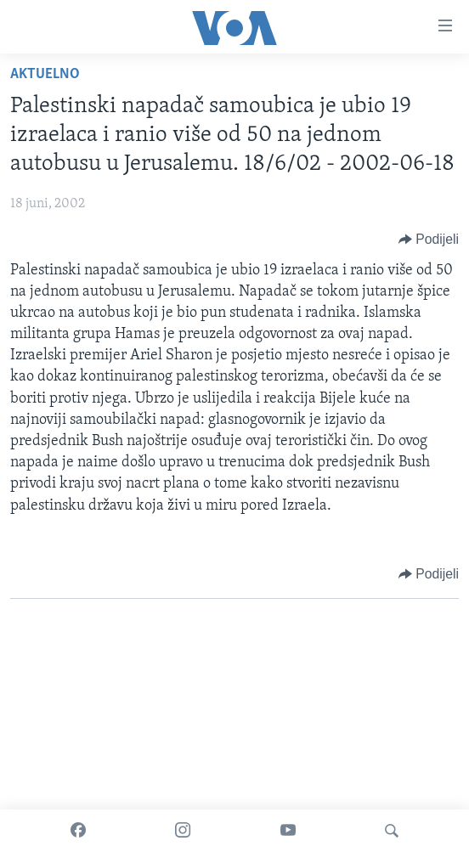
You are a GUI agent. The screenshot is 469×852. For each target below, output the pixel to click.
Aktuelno (45, 74)
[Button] (428, 239)
